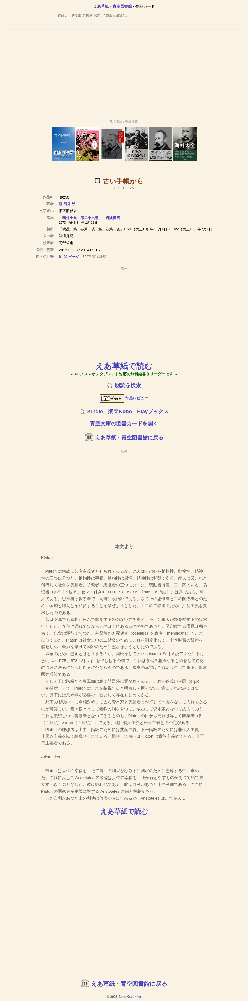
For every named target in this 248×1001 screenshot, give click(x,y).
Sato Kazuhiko (129, 997)
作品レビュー (124, 398)
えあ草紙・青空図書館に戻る (129, 438)
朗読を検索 (128, 385)
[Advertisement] (124, 72)
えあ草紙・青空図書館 (112, 6)
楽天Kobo (120, 411)
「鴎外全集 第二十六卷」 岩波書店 (89, 218)
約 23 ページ (69, 257)
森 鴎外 (65, 204)
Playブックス (153, 411)
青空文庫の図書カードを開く (124, 423)
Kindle (95, 411)
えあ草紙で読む (124, 365)
